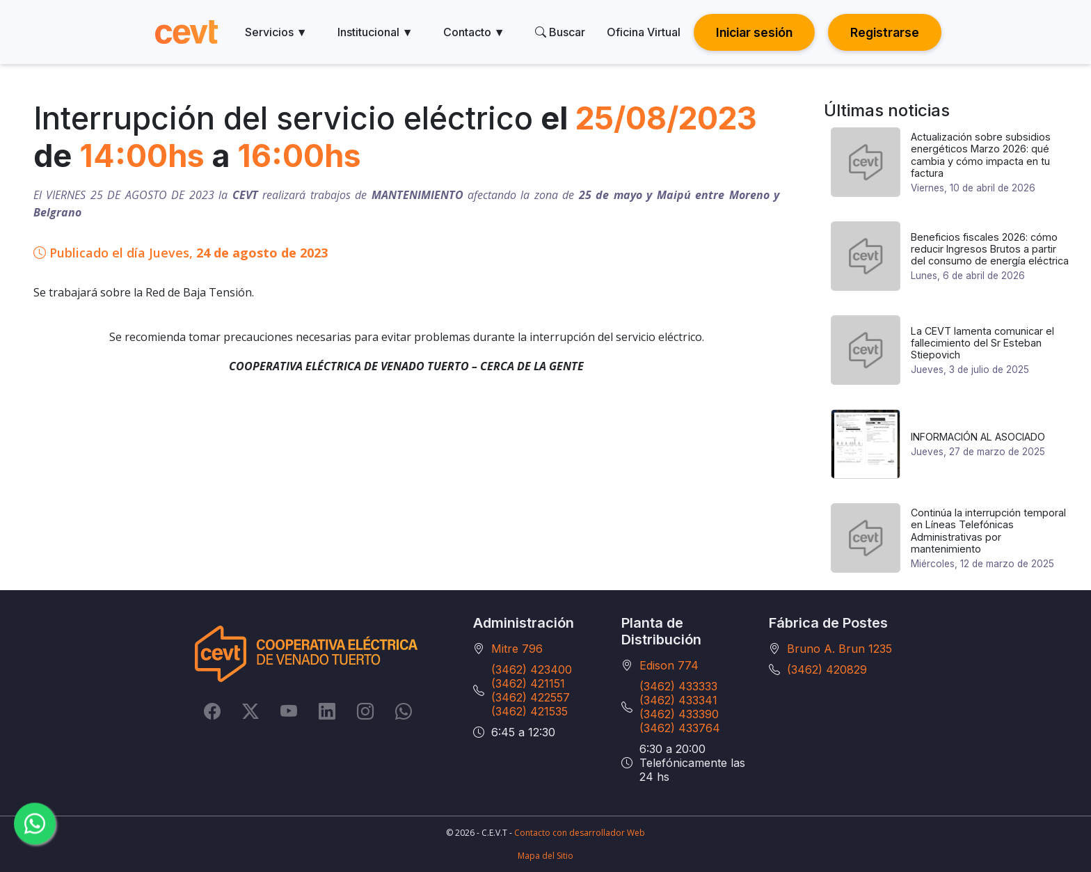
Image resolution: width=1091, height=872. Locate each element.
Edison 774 (669, 665)
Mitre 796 (517, 649)
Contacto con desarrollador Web (579, 833)
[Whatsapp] (403, 710)
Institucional (375, 32)
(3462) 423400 (531, 669)
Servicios (276, 32)
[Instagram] (365, 710)
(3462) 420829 (827, 669)
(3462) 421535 (529, 711)
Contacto (474, 32)
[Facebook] (212, 710)
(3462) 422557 (530, 697)
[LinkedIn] (327, 710)
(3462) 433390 (679, 714)
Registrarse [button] (884, 32)
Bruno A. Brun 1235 (839, 649)
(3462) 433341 (678, 700)
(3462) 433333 (678, 686)
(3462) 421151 (528, 683)
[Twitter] (250, 710)
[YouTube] (288, 710)
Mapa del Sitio (545, 856)
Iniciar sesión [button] (754, 32)
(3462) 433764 (679, 728)
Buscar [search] (560, 32)
